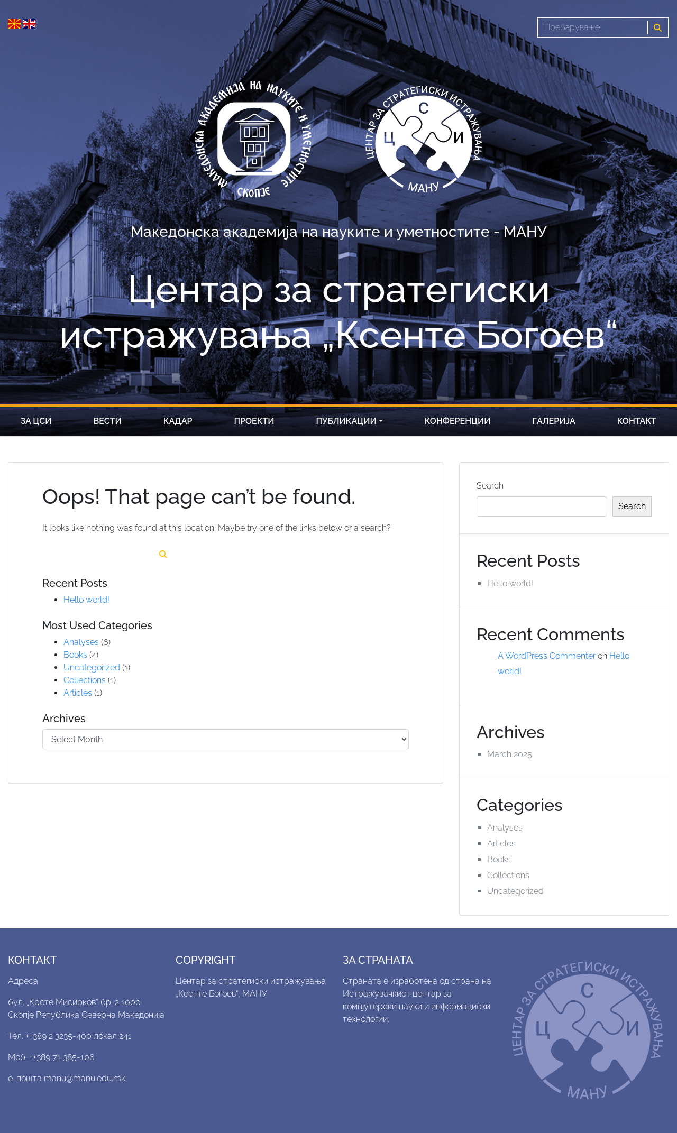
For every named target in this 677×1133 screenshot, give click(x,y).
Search (490, 486)
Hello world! (86, 600)
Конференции (458, 421)
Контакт (636, 421)
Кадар (178, 421)
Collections (84, 680)
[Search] (592, 27)
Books (75, 655)
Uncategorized (91, 667)
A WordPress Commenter (547, 656)
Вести (108, 421)
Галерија (554, 421)
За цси (36, 421)
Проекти (254, 421)
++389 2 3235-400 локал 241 (78, 1036)
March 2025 (509, 754)
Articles (77, 693)
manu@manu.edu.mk (84, 1078)
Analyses (81, 642)
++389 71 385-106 (62, 1057)
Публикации (346, 421)
